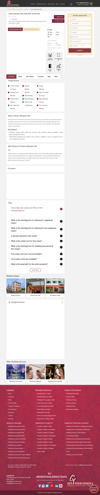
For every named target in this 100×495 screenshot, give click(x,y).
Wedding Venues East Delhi (16, 432)
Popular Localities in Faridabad (46, 429)
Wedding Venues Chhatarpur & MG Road (78, 429)
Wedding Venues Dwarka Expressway (19, 458)
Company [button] (11, 397)
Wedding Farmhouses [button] (72, 393)
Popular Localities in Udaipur (45, 448)
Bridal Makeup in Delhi (43, 409)
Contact (10, 415)
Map (49, 76)
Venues (33, 4)
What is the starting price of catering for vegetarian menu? (32, 221)
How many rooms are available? (24, 259)
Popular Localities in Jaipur (45, 442)
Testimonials (51, 4)
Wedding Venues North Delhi (16, 426)
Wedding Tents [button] (70, 406)
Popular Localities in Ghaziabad (46, 436)
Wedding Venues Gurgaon (15, 448)
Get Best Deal (58, 21)
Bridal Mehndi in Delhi (43, 412)
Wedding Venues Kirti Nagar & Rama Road (78, 442)
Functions (17, 467)
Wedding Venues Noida (15, 445)
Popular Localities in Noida (45, 439)
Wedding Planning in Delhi (44, 397)
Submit (80, 50)
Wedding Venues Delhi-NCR (74, 454)
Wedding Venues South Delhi (16, 429)
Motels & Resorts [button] (71, 403)
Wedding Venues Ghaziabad (16, 442)
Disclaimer (11, 412)
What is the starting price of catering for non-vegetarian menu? (33, 229)
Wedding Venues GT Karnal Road (76, 432)
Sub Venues (30, 76)
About (20, 76)
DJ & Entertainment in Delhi (45, 406)
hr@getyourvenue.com (85, 465)
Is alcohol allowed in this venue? (24, 236)
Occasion (41, 76)
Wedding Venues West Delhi (16, 436)
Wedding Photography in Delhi (46, 400)
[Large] (80, 46)
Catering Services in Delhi (44, 403)
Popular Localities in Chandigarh (46, 445)
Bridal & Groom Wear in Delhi (45, 419)
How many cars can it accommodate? (26, 254)
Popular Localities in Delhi (44, 426)
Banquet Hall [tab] (31, 29)
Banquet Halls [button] (70, 397)
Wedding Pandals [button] (71, 400)
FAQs (56, 76)
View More (35, 270)
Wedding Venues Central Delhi (17, 439)
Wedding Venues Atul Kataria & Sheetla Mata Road (79, 450)
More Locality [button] (41, 451)
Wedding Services (41, 4)
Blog (57, 4)
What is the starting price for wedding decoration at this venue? (32, 247)
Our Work (62, 4)
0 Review (13, 19)
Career (29, 467)
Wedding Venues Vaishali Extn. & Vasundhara (79, 445)
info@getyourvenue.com (13, 483)
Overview (11, 76)
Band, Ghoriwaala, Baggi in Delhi (46, 415)
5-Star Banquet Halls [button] (72, 436)
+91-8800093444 (82, 3)
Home (10, 393)
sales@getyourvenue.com (14, 481)
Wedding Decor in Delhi (44, 393)
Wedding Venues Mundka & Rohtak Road (78, 439)
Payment (23, 467)
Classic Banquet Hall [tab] (15, 29)
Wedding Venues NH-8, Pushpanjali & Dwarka (79, 426)
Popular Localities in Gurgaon (45, 432)
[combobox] (80, 32)
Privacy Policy (12, 403)
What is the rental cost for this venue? (26, 241)
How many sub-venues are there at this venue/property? (27, 209)
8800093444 (59, 17)
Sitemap (10, 419)
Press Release (12, 409)
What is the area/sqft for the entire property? (29, 264)
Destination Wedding (72, 409)
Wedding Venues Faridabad (16, 451)
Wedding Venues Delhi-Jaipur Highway (19, 454)
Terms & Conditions (14, 406)
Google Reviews (13, 81)
